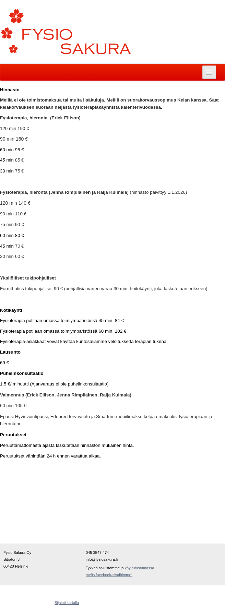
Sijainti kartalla (67, 603)
